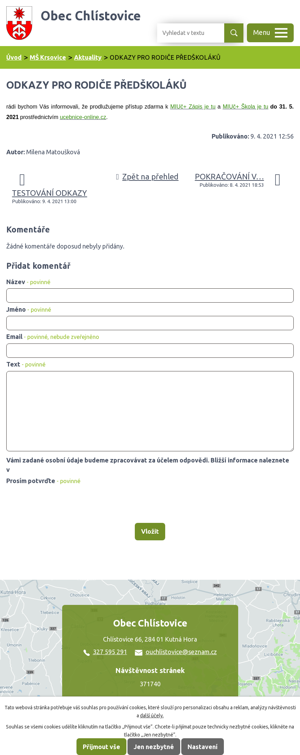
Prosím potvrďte (43, 480)
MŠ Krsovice (48, 57)
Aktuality (88, 57)
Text (25, 364)
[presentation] (57, 504)
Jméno (28, 309)
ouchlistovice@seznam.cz (176, 651)
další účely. (152, 715)
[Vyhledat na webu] (185, 33)
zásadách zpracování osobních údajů (64, 469)
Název (28, 281)
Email (52, 336)
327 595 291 (105, 651)
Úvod (14, 57)
